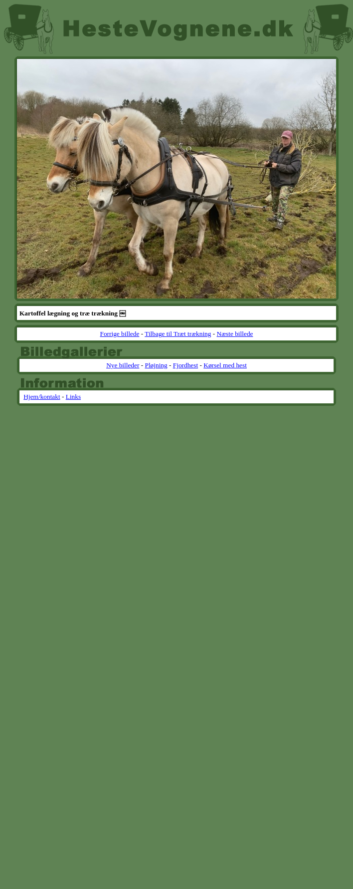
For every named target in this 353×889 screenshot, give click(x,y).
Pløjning (156, 365)
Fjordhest (185, 365)
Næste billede (235, 333)
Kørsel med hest (225, 365)
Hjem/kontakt (41, 396)
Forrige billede (120, 333)
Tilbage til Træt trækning (178, 333)
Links (73, 396)
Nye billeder (122, 365)
